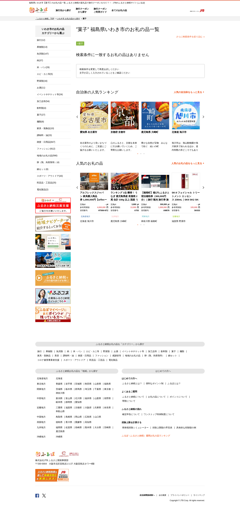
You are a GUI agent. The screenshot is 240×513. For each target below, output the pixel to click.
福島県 (107, 383)
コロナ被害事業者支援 (48, 360)
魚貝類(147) (43, 53)
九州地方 (115, 216)
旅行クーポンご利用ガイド (100, 10)
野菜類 (106, 351)
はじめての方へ (138, 10)
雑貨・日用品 (84, 355)
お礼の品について (157, 396)
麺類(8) (40, 121)
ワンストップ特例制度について (159, 414)
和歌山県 (60, 411)
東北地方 (41, 383)
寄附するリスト (175, 10)
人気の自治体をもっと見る (188, 92)
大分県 (97, 427)
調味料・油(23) (44, 135)
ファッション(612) (46, 148)
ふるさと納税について (133, 396)
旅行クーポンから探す (82, 10)
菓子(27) (41, 114)
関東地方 (145, 216)
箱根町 (154, 221)
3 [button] (144, 153)
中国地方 (41, 417)
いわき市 (115, 29)
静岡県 (69, 402)
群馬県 (78, 389)
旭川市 (90, 221)
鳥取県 (59, 417)
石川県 (78, 398)
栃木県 (69, 389)
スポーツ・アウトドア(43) (50, 176)
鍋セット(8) (42, 169)
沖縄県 (59, 436)
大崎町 (123, 221)
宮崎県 (107, 427)
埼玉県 (88, 389)
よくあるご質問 (153, 10)
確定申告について (131, 414)
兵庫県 (97, 407)
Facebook (37, 495)
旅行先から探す (63, 10)
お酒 (116, 351)
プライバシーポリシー (180, 495)
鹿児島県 (115, 221)
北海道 (83, 221)
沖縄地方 (41, 436)
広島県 (88, 417)
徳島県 (59, 422)
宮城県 (78, 383)
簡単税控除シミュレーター (135, 427)
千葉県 (97, 389)
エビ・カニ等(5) (45, 74)
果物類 (49, 351)
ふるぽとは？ (174, 383)
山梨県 (97, 398)
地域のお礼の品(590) (47, 155)
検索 (183, 10)
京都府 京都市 (118, 132)
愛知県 (78, 402)
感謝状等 (116, 355)
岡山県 (78, 417)
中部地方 (41, 398)
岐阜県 (59, 402)
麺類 (182, 351)
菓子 (173, 351)
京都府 (78, 407)
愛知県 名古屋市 (88, 132)
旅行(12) (41, 40)
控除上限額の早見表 (162, 427)
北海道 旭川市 (179, 132)
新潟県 (59, 398)
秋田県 (88, 383)
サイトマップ (199, 495)
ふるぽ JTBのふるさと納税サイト (38, 10)
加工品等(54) (43, 101)
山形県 (97, 383)
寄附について (128, 401)
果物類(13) (42, 47)
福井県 (88, 398)
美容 (57, 355)
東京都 (107, 389)
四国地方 (41, 422)
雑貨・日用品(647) (46, 142)
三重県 (59, 407)
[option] (94, 127)
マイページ (165, 10)
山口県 (97, 417)
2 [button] (140, 153)
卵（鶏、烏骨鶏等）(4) (48, 162)
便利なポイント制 (154, 383)
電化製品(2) (42, 189)
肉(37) (40, 60)
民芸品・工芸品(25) (46, 182)
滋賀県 (175, 221)
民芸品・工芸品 (97, 360)
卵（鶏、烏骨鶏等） (154, 355)
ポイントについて (178, 396)
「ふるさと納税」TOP (44, 19)
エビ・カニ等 (92, 351)
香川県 (69, 422)
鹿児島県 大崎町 (149, 132)
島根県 (69, 417)
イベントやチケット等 (133, 351)
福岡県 (59, 427)
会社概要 (162, 495)
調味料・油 (68, 355)
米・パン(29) (43, 67)
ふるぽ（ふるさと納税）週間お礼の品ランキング (146, 435)
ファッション (101, 355)
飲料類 (164, 351)
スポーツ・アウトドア (74, 360)
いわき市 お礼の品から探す (68, 19)
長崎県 (78, 427)
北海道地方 (85, 216)
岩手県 (69, 383)
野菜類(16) (42, 81)
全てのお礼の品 (119, 10)
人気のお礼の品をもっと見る (186, 163)
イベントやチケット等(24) (50, 94)
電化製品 (113, 360)
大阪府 (88, 407)
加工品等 (152, 351)
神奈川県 (145, 221)
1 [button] (137, 153)
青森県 (59, 383)
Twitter (44, 495)
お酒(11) (41, 87)
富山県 (69, 398)
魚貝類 (59, 351)
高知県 (88, 422)
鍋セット (172, 355)
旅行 (39, 351)
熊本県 (88, 427)
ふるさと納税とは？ (132, 383)
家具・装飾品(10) (45, 128)
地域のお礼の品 (132, 355)
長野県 (107, 398)
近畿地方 (176, 216)
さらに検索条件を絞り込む (189, 36)
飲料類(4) (41, 108)
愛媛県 (78, 422)
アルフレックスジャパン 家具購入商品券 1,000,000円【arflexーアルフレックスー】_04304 (93, 199)
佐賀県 (69, 427)
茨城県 (59, 389)
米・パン (77, 351)
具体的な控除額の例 (186, 427)
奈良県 (107, 407)
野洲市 (182, 221)
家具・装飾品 (44, 355)
